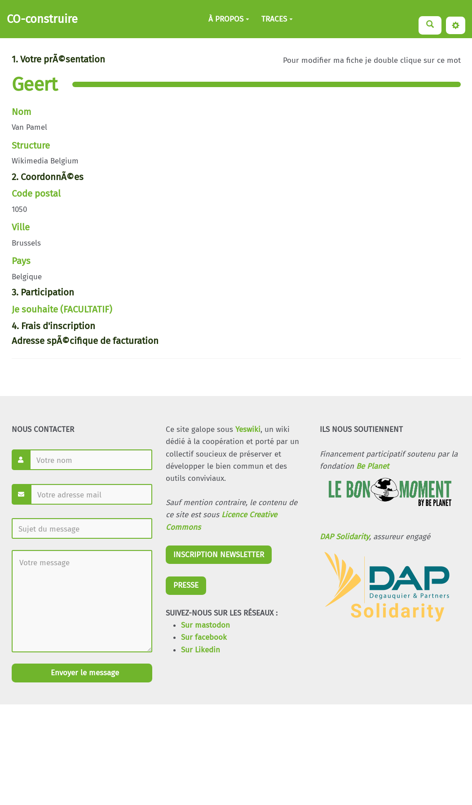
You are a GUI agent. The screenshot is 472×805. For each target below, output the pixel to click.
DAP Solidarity (344, 536)
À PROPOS (228, 19)
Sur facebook (204, 637)
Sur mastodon (205, 625)
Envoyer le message (84, 672)
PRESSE (186, 585)
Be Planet (372, 466)
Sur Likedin (200, 650)
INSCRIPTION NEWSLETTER (218, 554)
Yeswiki (247, 429)
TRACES (277, 19)
